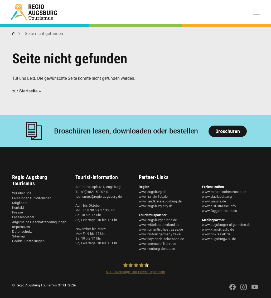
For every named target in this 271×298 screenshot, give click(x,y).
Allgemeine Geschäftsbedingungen (39, 222)
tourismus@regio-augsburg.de (98, 196)
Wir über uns (21, 193)
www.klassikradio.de (218, 229)
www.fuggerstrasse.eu (219, 211)
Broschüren (227, 131)
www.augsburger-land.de (158, 220)
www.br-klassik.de (216, 234)
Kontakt (18, 208)
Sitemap (18, 236)
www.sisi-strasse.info (219, 206)
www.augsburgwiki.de (219, 239)
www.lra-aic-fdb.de (153, 196)
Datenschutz (22, 232)
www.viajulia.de (214, 201)
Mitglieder (19, 203)
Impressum (21, 227)
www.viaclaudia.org (217, 196)
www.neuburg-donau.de (157, 249)
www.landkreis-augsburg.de (160, 201)
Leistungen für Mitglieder (31, 198)
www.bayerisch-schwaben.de (161, 239)
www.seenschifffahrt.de (157, 244)
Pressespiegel (23, 217)
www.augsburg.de (152, 192)
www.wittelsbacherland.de (159, 225)
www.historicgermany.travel (160, 234)
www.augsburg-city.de (156, 206)
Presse (17, 212)
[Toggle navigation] (256, 12)
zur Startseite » (26, 90)
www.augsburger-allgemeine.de (226, 225)
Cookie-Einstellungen (28, 241)
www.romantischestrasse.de (161, 229)
